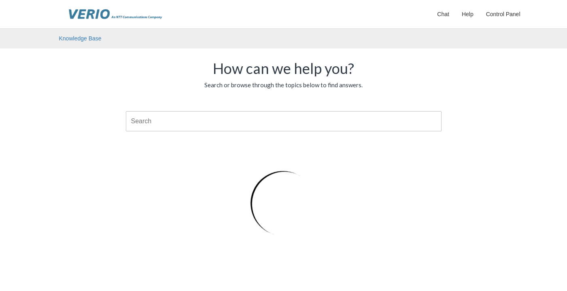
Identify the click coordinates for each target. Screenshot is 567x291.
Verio (115, 10)
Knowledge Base (80, 38)
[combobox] (284, 121)
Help (468, 14)
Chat (443, 14)
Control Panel (503, 14)
